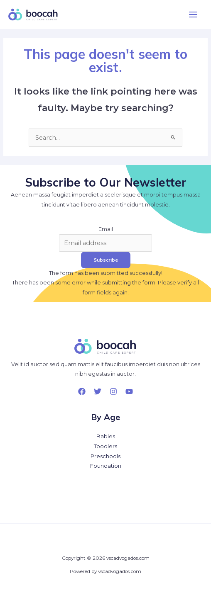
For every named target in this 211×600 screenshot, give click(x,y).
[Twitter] (97, 391)
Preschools (105, 456)
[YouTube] (129, 391)
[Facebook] (82, 391)
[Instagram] (113, 391)
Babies (105, 436)
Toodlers (105, 446)
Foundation (105, 466)
